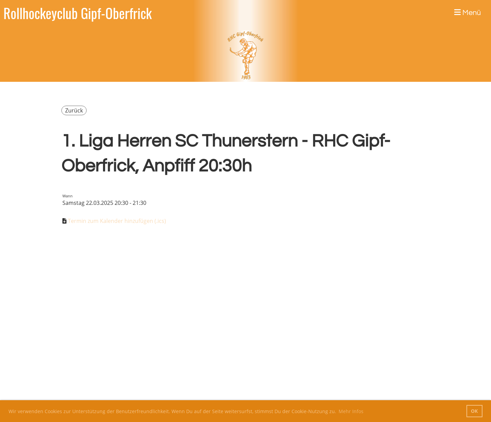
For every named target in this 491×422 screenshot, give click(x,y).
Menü (467, 13)
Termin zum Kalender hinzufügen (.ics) (117, 221)
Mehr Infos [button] (351, 411)
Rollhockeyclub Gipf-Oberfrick (77, 12)
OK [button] (474, 411)
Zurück (74, 110)
